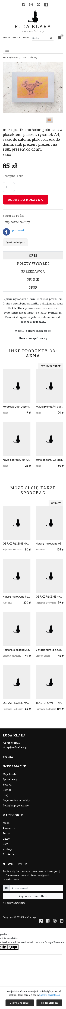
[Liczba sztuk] (9, 187)
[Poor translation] (12, 947)
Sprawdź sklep (51, 366)
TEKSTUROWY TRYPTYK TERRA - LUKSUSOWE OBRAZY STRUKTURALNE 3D (50, 703)
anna (7, 155)
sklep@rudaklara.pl (15, 747)
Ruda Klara (33, 23)
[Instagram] (31, 4)
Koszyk (7, 784)
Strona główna (10, 57)
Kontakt (8, 756)
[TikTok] (46, 4)
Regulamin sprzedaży (16, 800)
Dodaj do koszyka (25, 200)
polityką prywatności (49, 994)
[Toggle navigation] (7, 50)
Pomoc (7, 789)
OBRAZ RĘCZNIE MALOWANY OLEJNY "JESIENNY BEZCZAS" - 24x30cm (50, 596)
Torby (6, 833)
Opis (33, 255)
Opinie (33, 279)
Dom (24, 57)
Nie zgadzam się (49, 1002)
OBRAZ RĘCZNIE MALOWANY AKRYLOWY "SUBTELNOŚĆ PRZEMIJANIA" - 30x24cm (16, 703)
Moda (6, 823)
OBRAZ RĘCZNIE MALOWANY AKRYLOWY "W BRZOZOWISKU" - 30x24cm (16, 543)
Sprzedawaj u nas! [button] (16, 37)
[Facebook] (23, 4)
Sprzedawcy (10, 779)
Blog (5, 795)
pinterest (18, 230)
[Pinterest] (38, 4)
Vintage (7, 849)
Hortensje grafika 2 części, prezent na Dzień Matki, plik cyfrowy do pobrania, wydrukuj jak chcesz (16, 649)
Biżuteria (8, 854)
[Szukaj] (51, 38)
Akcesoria (9, 828)
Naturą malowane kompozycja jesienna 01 (16, 596)
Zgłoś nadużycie (15, 242)
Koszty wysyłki (33, 263)
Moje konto (10, 774)
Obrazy (33, 57)
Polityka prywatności (16, 805)
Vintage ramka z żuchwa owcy (50, 649)
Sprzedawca (33, 271)
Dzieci (7, 838)
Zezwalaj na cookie (19, 1002)
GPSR (33, 287)
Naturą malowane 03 (48, 543)
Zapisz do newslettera (33, 896)
